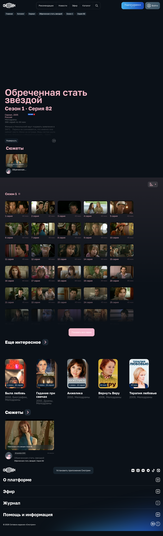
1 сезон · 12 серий (77, 387)
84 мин (103, 387)
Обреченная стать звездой (19, 172)
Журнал (81, 507)
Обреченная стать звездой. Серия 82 (17, 166)
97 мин (134, 387)
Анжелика (75, 395)
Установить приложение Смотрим (73, 475)
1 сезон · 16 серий (15, 387)
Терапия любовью (143, 395)
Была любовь (15, 395)
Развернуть (11, 141)
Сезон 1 (19, 195)
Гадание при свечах (45, 396)
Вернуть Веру (109, 395)
